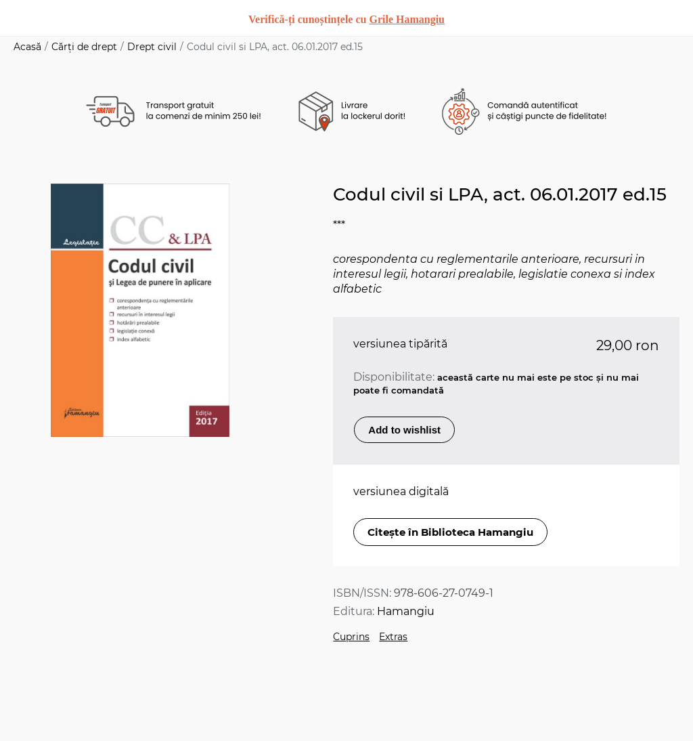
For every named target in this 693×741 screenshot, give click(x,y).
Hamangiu (405, 611)
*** (339, 225)
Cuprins (351, 637)
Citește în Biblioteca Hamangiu (450, 532)
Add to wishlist (404, 430)
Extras (393, 637)
